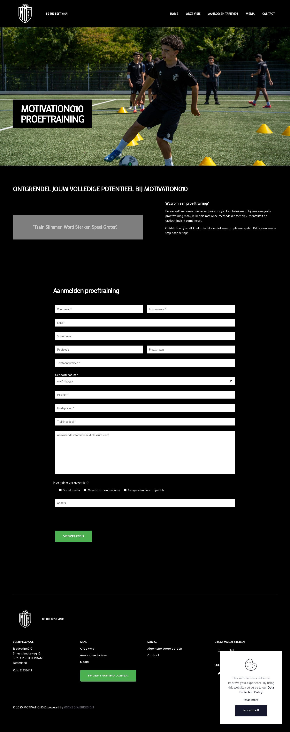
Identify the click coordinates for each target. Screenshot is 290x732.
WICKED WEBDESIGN (79, 707)
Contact (153, 655)
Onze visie (87, 649)
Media (84, 662)
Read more (251, 700)
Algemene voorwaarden (164, 649)
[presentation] (84, 519)
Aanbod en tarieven (94, 655)
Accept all (251, 710)
